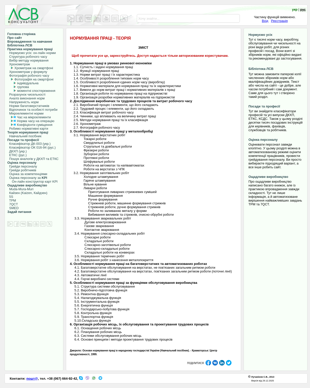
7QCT (12, 204)
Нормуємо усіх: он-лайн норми (31, 53)
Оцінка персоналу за (27, 178)
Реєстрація (279, 21)
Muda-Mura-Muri (20, 189)
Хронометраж (18, 64)
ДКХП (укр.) (17, 151)
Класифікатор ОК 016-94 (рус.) (31, 147)
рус (303, 9)
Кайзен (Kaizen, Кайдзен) (27, 193)
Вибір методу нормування (27, 60)
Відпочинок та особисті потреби (32, 110)
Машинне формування (105, 196)
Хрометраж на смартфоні (33, 68)
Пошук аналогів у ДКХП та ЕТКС (33, 159)
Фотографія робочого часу (28, 75)
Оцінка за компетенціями (27, 174)
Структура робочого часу (27, 57)
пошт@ (32, 378)
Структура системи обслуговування (108, 286)
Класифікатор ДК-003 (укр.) (28, 144)
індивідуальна (28, 83)
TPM (11, 200)
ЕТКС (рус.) (17, 155)
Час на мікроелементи (34, 117)
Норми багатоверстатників (28, 106)
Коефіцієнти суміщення (34, 125)
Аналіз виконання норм (26, 98)
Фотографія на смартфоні (34, 79)
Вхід (265, 21)
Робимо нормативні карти (27, 128)
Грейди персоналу (22, 166)
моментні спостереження (36, 91)
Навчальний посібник (24, 136)
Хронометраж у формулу (27, 72)
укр (295, 9)
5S (10, 197)
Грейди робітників (21, 170)
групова (23, 87)
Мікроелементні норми (25, 113)
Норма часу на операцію (35, 121)
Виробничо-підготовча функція (104, 290)
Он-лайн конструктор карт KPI (32, 181)
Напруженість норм (23, 102)
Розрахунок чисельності (26, 94)
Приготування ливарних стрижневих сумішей (122, 192)
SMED (13, 208)
